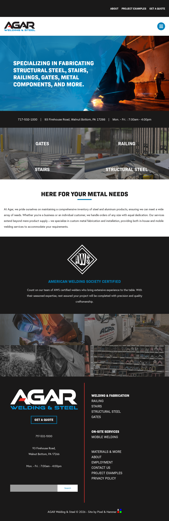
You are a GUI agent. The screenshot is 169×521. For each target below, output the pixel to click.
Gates (96, 416)
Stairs (96, 406)
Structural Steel (106, 411)
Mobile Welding (104, 436)
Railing (97, 400)
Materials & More (106, 451)
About (114, 8)
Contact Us (100, 467)
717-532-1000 (44, 436)
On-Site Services (105, 431)
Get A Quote (157, 8)
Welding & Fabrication (110, 395)
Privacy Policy (103, 478)
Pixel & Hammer (109, 512)
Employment (102, 462)
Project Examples (134, 8)
